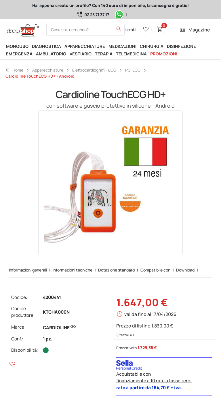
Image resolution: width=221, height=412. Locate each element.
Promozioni (163, 54)
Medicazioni (122, 46)
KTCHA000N (56, 312)
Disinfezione (181, 46)
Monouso (17, 46)
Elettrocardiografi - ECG (94, 70)
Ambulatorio (51, 54)
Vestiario (81, 54)
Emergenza (19, 54)
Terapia (104, 54)
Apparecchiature (84, 46)
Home (14, 70)
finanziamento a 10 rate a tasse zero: (154, 381)
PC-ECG (132, 70)
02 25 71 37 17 (96, 14)
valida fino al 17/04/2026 (150, 314)
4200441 (52, 297)
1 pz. (47, 339)
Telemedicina (131, 54)
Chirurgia (151, 46)
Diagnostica (46, 46)
